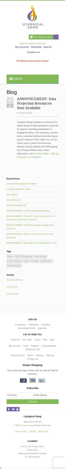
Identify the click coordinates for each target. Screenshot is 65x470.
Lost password (49, 345)
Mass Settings (40, 256)
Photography (26, 256)
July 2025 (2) (12, 287)
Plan (45, 339)
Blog (52, 339)
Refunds (50, 355)
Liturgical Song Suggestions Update (22, 184)
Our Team (27, 339)
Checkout (36, 47)
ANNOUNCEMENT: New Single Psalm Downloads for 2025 (32, 243)
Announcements (14, 266)
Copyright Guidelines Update (19, 189)
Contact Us (33, 52)
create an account (36, 43)
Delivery (40, 355)
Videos (10, 256)
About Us (15, 339)
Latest (26, 261)
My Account (22, 47)
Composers (20, 324)
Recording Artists (26, 328)
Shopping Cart (32, 349)
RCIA (17, 256)
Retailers (45, 324)
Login (21, 43)
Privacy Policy (18, 355)
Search (47, 47)
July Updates (12, 194)
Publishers (34, 324)
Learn (37, 339)
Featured (35, 261)
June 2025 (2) (12, 294)
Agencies (42, 328)
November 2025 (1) (15, 280)
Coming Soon (46, 261)
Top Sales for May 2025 (17, 205)
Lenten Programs (14, 261)
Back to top (43, 431)
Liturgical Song (26, 425)
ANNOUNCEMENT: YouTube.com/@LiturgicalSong (28, 211)
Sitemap (32, 431)
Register (35, 345)
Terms (30, 355)
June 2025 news (13, 200)
